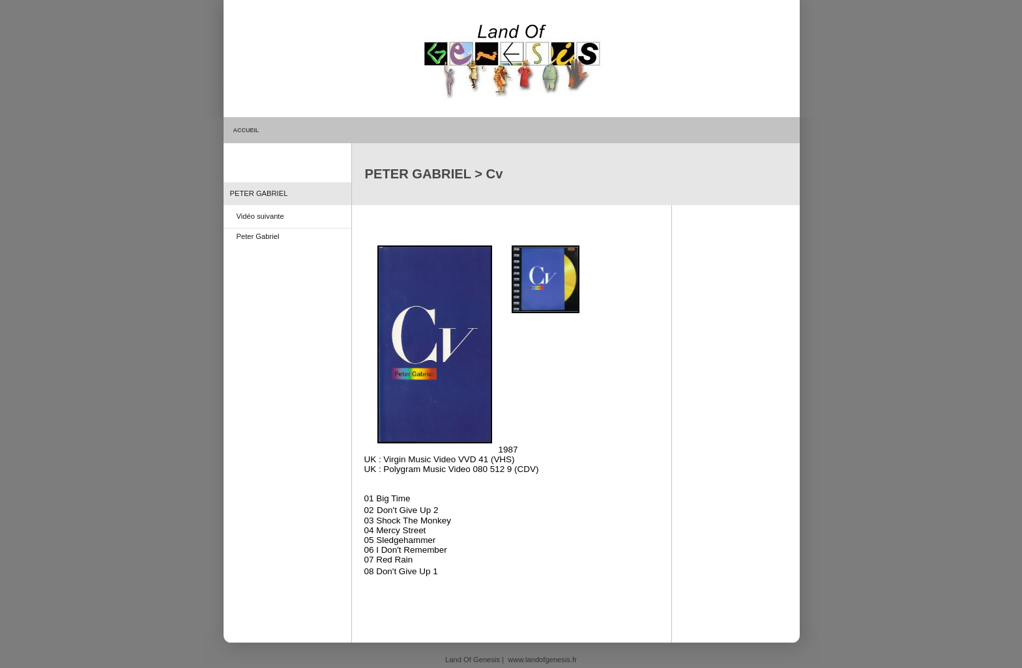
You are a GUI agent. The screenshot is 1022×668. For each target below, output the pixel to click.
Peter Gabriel (258, 236)
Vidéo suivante (260, 216)
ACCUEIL (246, 130)
